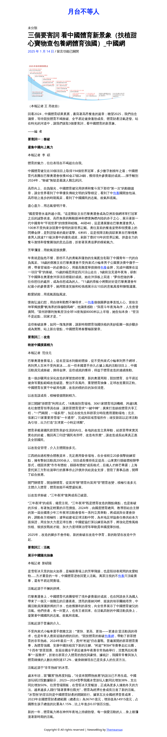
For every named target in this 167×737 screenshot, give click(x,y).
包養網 (109, 636)
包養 (116, 193)
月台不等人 (83, 11)
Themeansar (114, 729)
